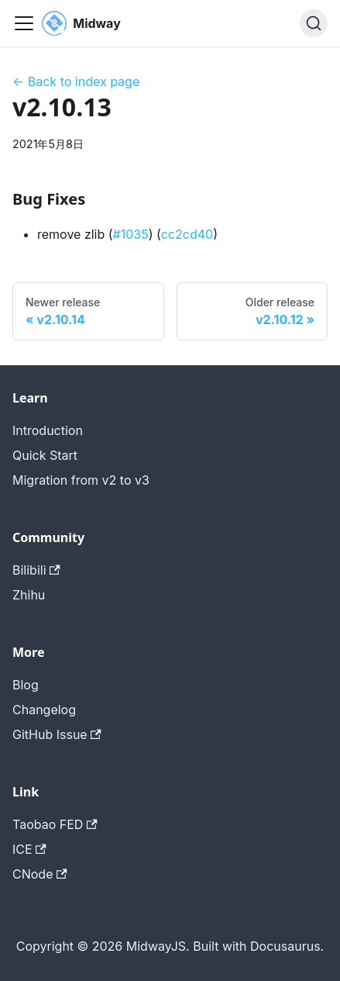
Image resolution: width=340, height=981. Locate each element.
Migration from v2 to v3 (80, 480)
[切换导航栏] (24, 23)
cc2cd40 (187, 234)
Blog (25, 685)
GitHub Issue (56, 734)
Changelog (44, 709)
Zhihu (28, 595)
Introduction (47, 430)
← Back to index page (75, 81)
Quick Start (44, 455)
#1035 (131, 234)
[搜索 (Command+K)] (314, 23)
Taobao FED (55, 824)
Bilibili (36, 570)
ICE (29, 849)
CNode (39, 874)
